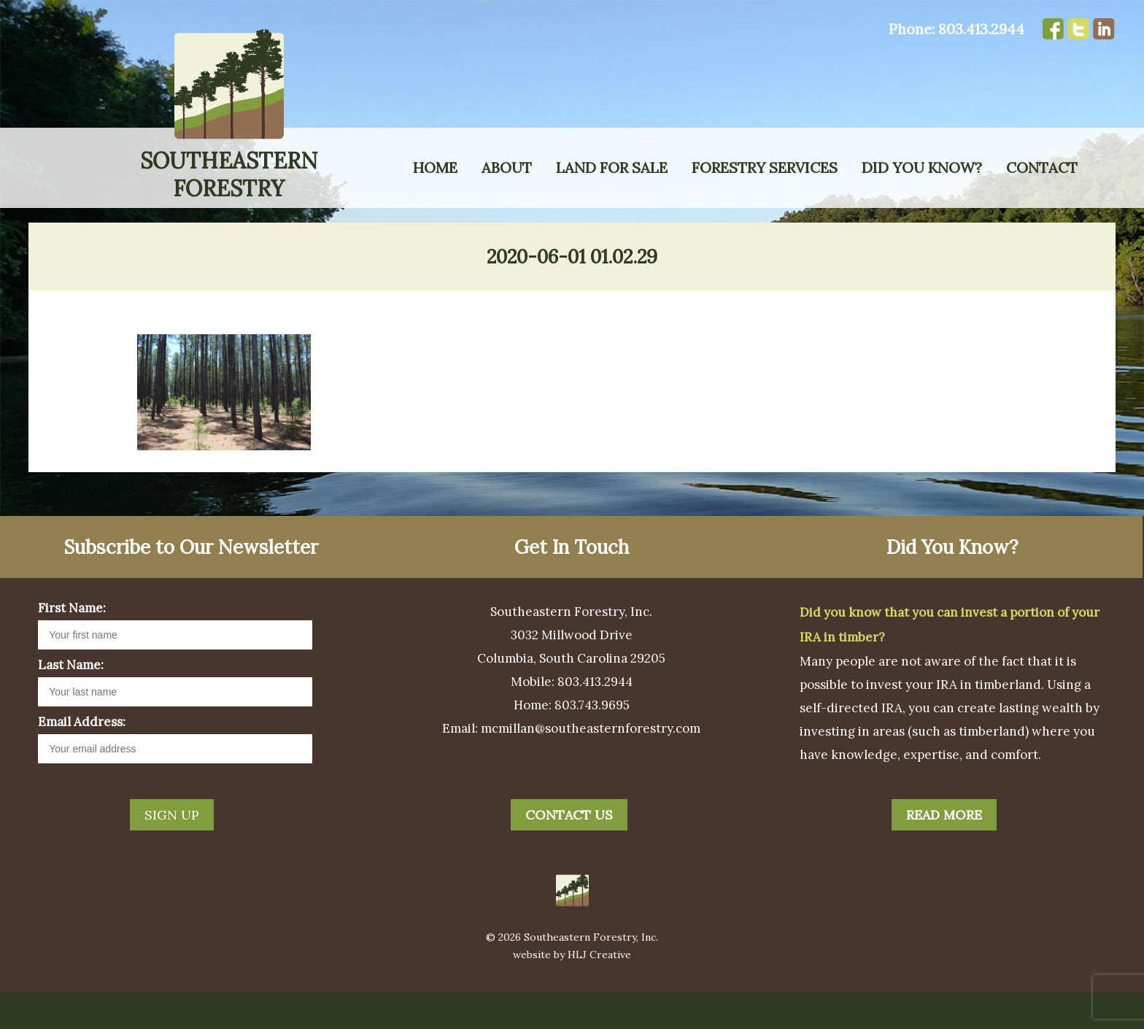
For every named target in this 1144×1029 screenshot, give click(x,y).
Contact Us (569, 851)
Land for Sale (612, 167)
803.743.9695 (592, 741)
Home (435, 167)
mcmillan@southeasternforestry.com (590, 765)
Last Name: (71, 701)
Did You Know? (922, 167)
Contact (1042, 167)
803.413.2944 (981, 29)
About (507, 167)
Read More (944, 851)
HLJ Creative (599, 991)
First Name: (72, 644)
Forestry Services (765, 167)
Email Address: (81, 758)
